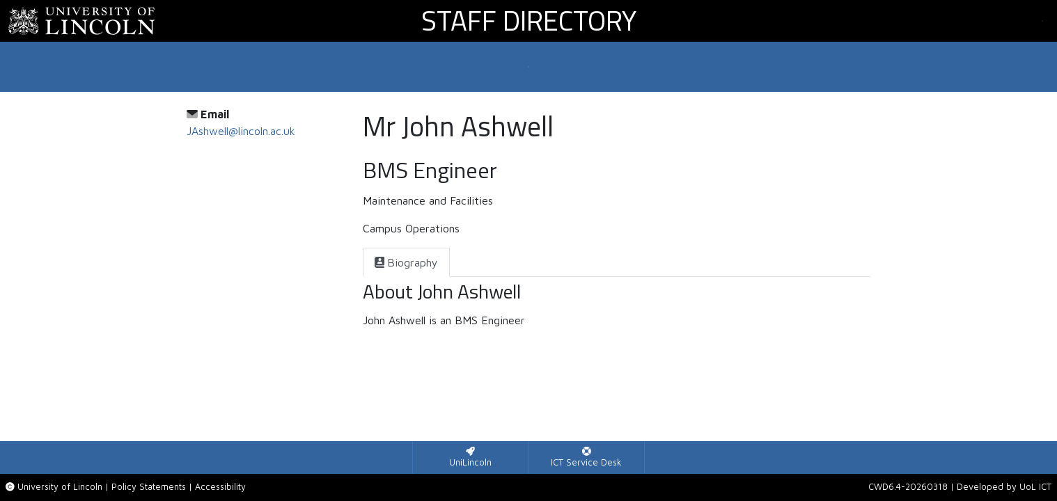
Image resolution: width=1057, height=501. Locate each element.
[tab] (406, 262)
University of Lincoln (59, 487)
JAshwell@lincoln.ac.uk (241, 131)
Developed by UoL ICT (1004, 487)
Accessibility (220, 487)
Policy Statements (148, 487)
